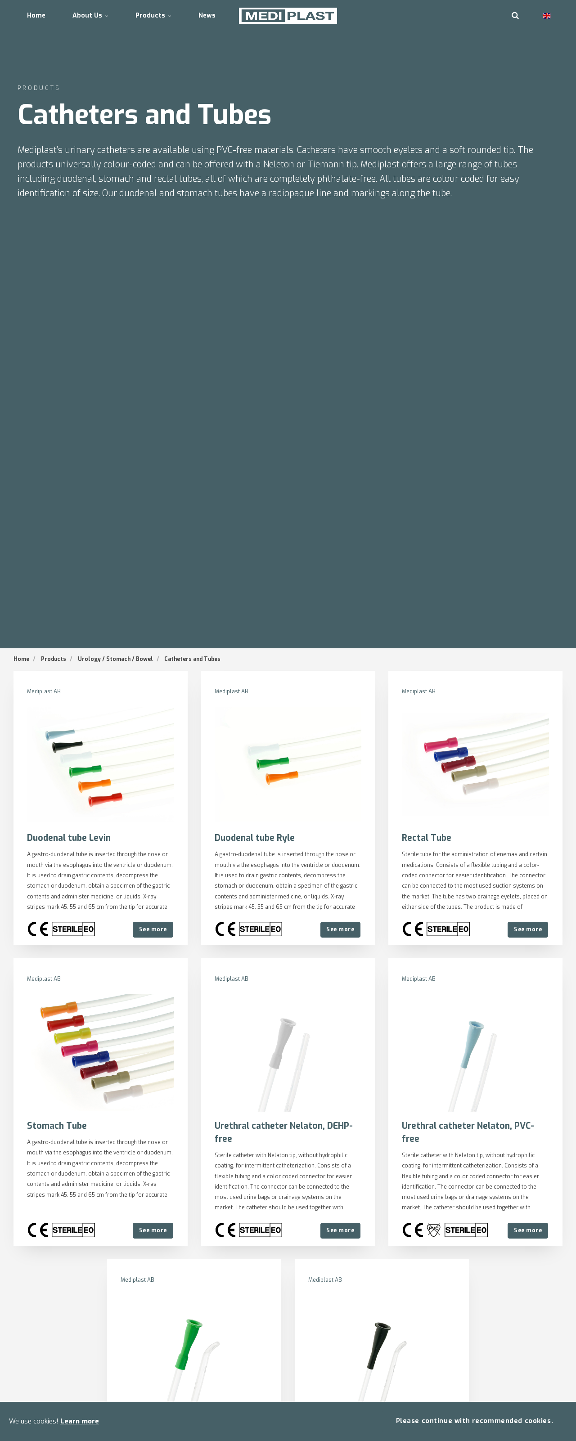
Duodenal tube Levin (69, 838)
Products (153, 15)
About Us (90, 15)
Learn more (79, 1421)
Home (36, 15)
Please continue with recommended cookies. (475, 1421)
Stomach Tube (57, 1125)
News (207, 15)
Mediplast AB (44, 691)
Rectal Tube (426, 838)
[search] (515, 15)
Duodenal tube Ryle (255, 838)
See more (153, 929)
